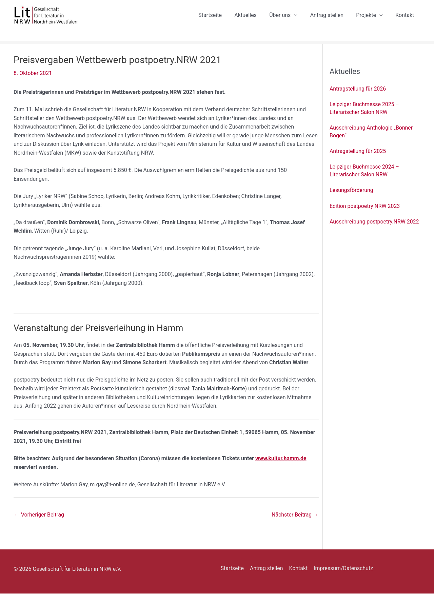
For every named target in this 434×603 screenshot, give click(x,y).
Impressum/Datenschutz (341, 578)
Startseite (220, 20)
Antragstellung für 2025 (358, 160)
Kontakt (405, 20)
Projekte (369, 20)
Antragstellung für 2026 (358, 98)
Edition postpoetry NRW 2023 (365, 215)
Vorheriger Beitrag (39, 524)
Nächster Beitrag (294, 524)
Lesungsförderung (352, 199)
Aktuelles (253, 20)
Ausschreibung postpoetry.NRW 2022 (374, 231)
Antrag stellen (331, 20)
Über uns (286, 20)
